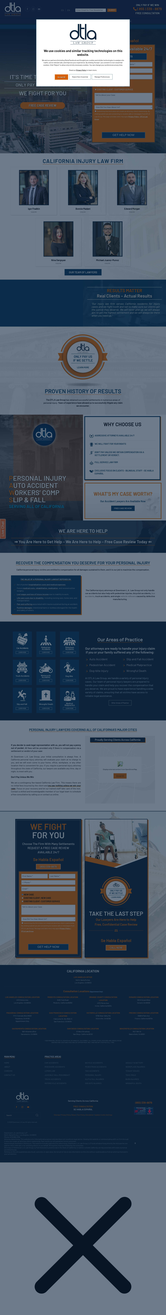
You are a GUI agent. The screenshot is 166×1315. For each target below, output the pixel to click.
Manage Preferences (102, 77)
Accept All (61, 77)
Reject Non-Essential (80, 77)
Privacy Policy (81, 70)
